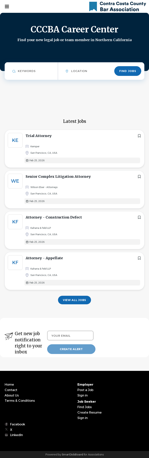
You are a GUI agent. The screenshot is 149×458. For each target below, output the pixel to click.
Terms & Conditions (20, 400)
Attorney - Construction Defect (54, 217)
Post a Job (85, 390)
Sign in (82, 395)
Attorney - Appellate (44, 258)
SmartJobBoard (72, 454)
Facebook (17, 424)
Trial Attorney (39, 136)
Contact (11, 390)
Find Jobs (127, 71)
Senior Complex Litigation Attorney (58, 176)
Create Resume (89, 412)
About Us (12, 395)
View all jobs (74, 300)
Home (9, 384)
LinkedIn (16, 435)
